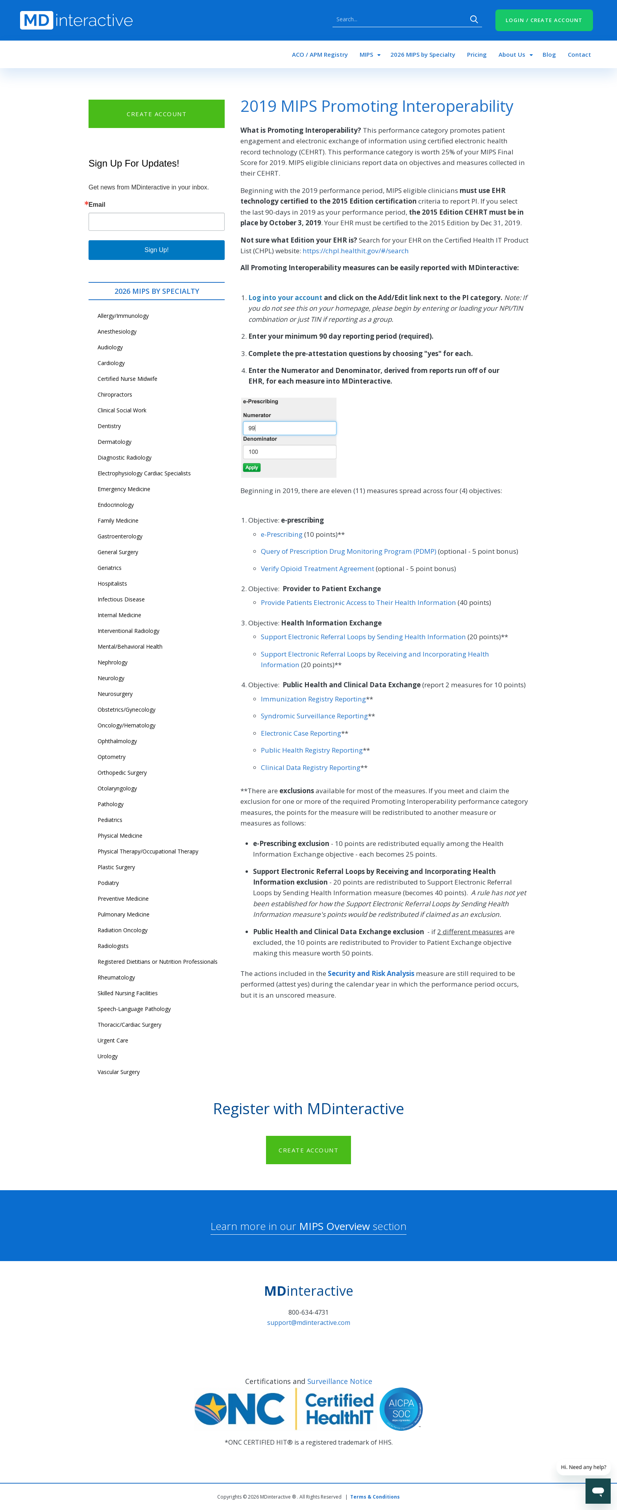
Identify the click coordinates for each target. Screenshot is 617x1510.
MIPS (366, 54)
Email (97, 205)
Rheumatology (116, 977)
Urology (108, 1056)
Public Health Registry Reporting (312, 750)
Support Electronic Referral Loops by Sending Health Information (363, 636)
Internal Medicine (119, 615)
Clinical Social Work (122, 410)
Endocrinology (116, 504)
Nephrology (112, 662)
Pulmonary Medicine (124, 914)
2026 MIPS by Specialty (422, 54)
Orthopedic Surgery (122, 772)
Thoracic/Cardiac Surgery (129, 1024)
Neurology (111, 678)
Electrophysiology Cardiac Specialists (144, 473)
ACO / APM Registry (320, 54)
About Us (512, 54)
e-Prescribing (282, 534)
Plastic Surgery (116, 867)
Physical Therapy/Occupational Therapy (148, 851)
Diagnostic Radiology (124, 457)
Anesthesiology (117, 331)
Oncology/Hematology (126, 725)
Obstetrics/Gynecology (126, 709)
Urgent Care (113, 1040)
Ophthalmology (117, 741)
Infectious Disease (121, 599)
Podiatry (108, 883)
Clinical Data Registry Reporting (310, 767)
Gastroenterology (120, 536)
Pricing (477, 54)
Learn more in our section (308, 1226)
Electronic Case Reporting (301, 733)
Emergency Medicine (124, 489)
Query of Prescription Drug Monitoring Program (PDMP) (348, 551)
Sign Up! (156, 250)
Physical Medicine (120, 835)
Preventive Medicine (123, 898)
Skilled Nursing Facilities (128, 993)
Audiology (110, 347)
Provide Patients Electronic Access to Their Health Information (358, 602)
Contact (579, 54)
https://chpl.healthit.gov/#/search (356, 250)
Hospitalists (112, 583)
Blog (549, 54)
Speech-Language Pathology (134, 1009)
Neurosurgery (115, 693)
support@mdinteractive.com (308, 1322)
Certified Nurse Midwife (127, 378)
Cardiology (111, 363)
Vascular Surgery (119, 1072)
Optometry (112, 757)
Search (474, 19)
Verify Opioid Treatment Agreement (317, 568)
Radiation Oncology (123, 930)
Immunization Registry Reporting (313, 698)
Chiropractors (115, 394)
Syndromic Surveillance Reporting (314, 715)
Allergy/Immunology (123, 315)
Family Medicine (118, 520)
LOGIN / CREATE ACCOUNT (544, 20)
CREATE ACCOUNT (157, 114)
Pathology (111, 804)
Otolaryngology (117, 788)
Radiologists (113, 946)
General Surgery (118, 552)
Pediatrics (110, 820)
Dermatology (114, 441)
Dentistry (109, 426)
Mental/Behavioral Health (130, 646)
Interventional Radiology (128, 630)
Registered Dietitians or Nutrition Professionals (158, 961)
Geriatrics (110, 567)
